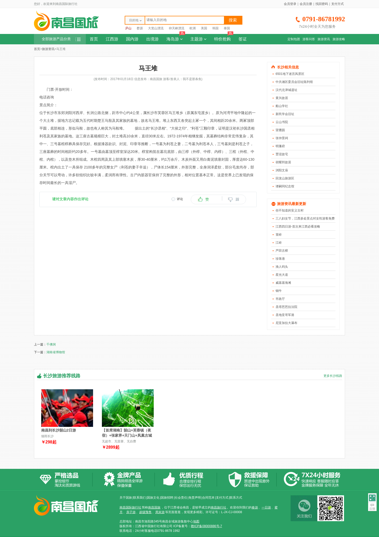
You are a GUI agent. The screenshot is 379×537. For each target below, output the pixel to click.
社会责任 (181, 497)
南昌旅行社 (218, 507)
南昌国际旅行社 (130, 507)
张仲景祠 (282, 138)
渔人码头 (282, 266)
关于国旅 (126, 497)
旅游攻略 (339, 39)
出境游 (152, 39)
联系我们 (139, 497)
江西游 (112, 39)
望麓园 (280, 130)
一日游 (266, 507)
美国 (204, 28)
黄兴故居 (282, 98)
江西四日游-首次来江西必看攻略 (298, 226)
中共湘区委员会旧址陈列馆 (294, 82)
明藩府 (280, 146)
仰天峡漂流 (176, 28)
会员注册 (306, 4)
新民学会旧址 (285, 114)
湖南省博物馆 (55, 352)
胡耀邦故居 (283, 162)
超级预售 (145, 512)
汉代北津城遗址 (286, 90)
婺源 (140, 28)
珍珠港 (280, 258)
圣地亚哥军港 (285, 315)
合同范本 (208, 497)
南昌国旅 (154, 507)
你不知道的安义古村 (290, 210)
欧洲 (193, 28)
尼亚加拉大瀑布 (286, 323)
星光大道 (282, 275)
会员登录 (290, 4)
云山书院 (282, 122)
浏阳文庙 (282, 170)
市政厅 (280, 299)
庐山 (128, 28)
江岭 (279, 242)
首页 (94, 39)
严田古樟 (282, 250)
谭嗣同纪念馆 (285, 186)
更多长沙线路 (333, 376)
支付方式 (337, 4)
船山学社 (282, 106)
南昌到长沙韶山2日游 (58, 430)
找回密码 (321, 4)
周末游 (160, 512)
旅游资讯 (324, 39)
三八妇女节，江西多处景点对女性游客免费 (305, 218)
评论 (180, 199)
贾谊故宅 (282, 154)
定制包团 (293, 39)
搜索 (233, 20)
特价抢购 (223, 37)
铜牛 (279, 291)
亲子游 (131, 512)
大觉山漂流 (156, 28)
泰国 (227, 28)
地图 (196, 521)
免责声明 (194, 497)
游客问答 (309, 39)
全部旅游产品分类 (61, 39)
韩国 (215, 28)
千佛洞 (51, 344)
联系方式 (236, 497)
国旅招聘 (167, 497)
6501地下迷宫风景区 (290, 74)
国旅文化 (153, 497)
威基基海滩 (283, 283)
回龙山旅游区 (285, 178)
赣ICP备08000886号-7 (206, 526)
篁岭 (279, 234)
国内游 (132, 39)
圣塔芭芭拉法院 (286, 307)
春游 (255, 507)
